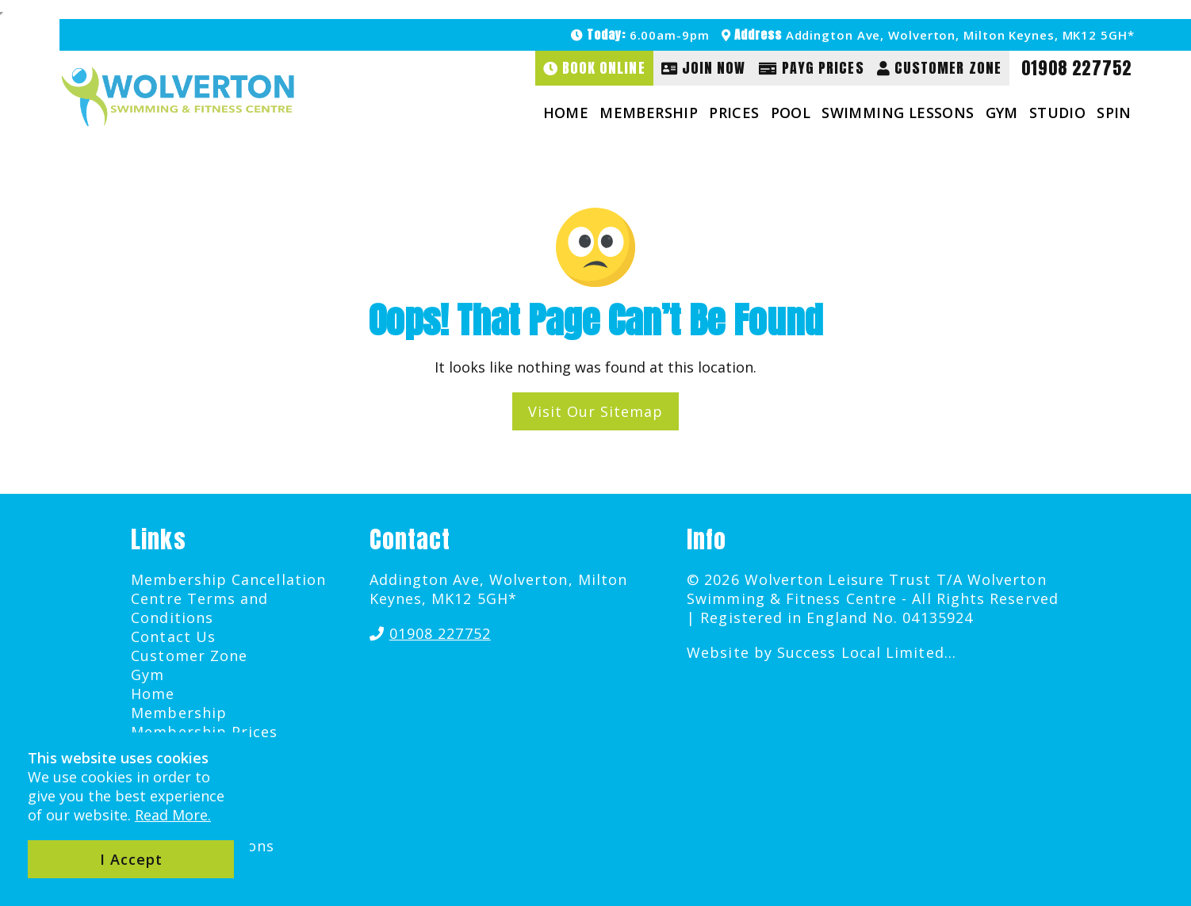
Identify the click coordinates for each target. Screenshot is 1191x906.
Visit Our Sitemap (595, 411)
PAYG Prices (811, 67)
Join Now (703, 67)
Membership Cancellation (228, 579)
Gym (1002, 112)
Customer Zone (939, 67)
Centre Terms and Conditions (199, 608)
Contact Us (173, 636)
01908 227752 (1076, 68)
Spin (1114, 112)
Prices (734, 112)
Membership (648, 112)
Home (566, 112)
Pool (791, 112)
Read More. (173, 814)
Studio (1057, 112)
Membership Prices (204, 731)
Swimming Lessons (897, 112)
